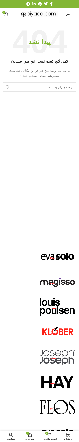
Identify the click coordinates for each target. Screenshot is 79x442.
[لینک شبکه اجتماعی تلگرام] (28, 4)
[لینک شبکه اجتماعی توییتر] (46, 4)
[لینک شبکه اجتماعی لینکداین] (34, 4)
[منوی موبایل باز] (71, 14)
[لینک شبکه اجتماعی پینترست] (40, 4)
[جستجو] (39, 87)
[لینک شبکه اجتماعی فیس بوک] (51, 4)
